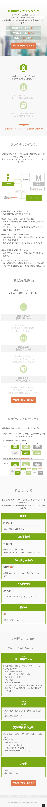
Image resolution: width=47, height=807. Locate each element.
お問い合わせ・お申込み (23, 46)
